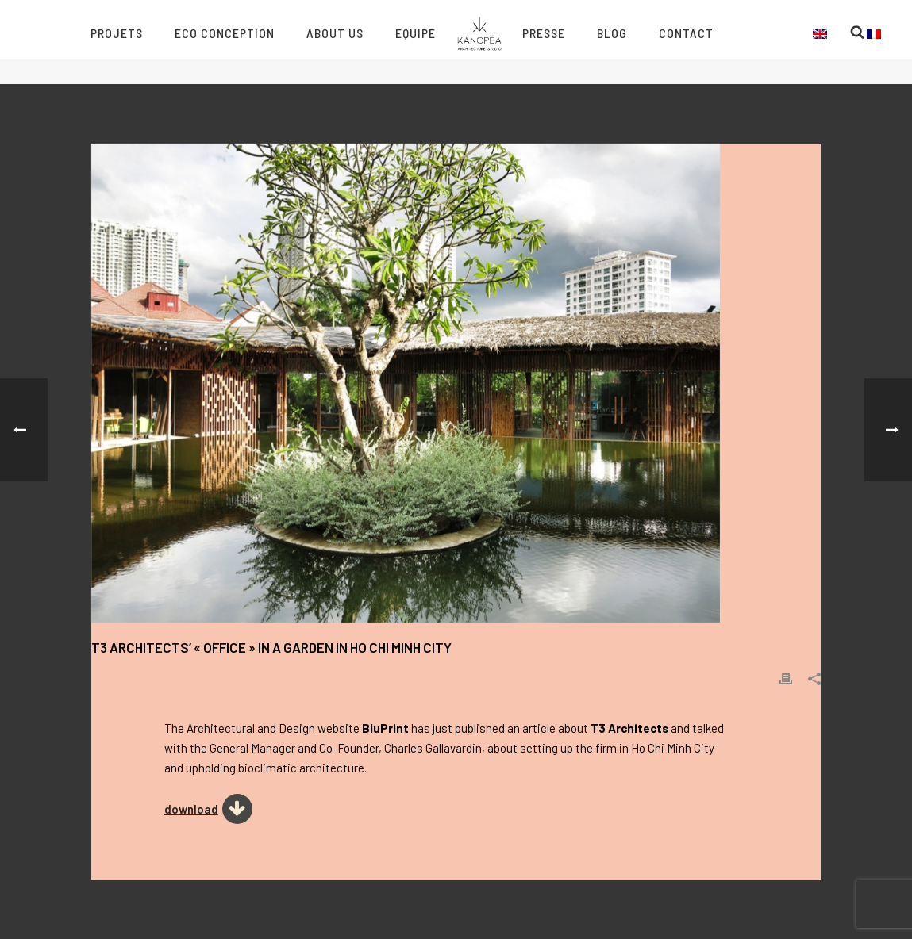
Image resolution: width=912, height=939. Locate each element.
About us (335, 32)
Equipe (415, 32)
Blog (612, 32)
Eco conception (225, 32)
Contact (686, 32)
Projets (116, 32)
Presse (543, 32)
